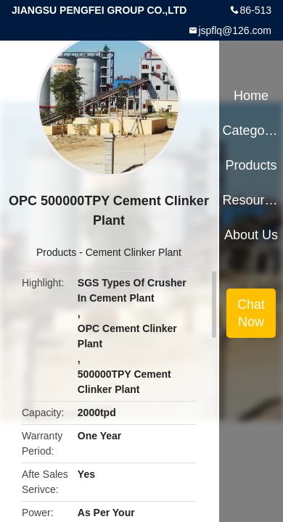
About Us (251, 235)
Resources (250, 200)
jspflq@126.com (234, 30)
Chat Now (251, 313)
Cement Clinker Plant (133, 252)
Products (56, 252)
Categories (250, 130)
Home (251, 95)
